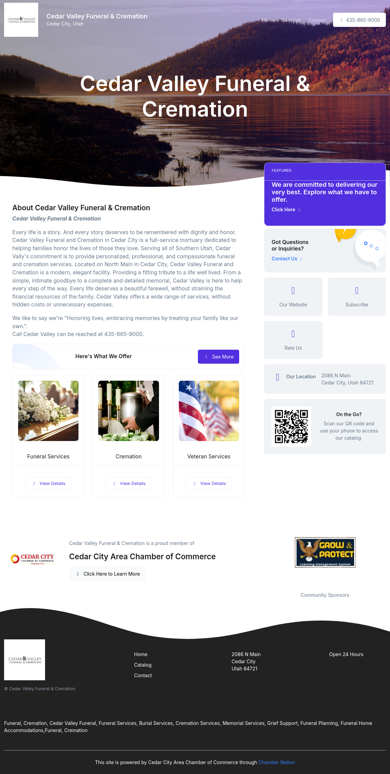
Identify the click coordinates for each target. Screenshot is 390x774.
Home (268, 20)
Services (291, 20)
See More (218, 357)
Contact (317, 20)
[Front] (22, 20)
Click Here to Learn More (107, 574)
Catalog (142, 665)
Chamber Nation (276, 762)
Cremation (129, 456)
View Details (48, 483)
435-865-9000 (359, 20)
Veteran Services (209, 456)
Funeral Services (48, 456)
